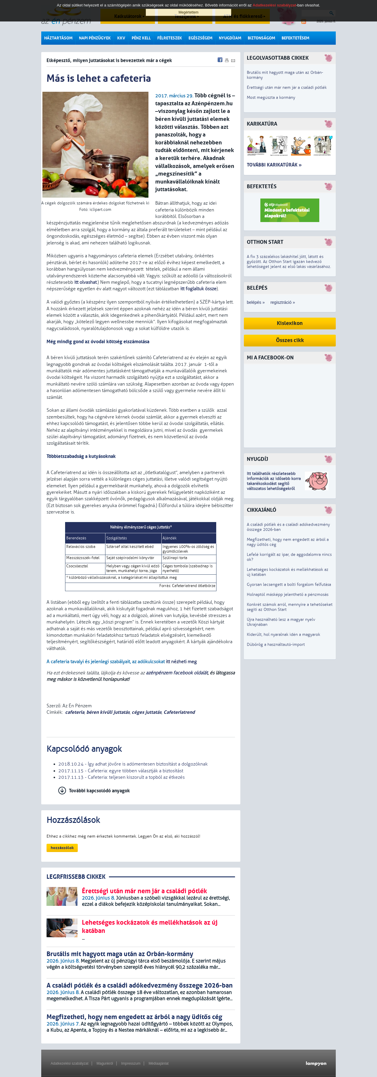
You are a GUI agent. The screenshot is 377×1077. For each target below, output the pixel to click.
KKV (121, 38)
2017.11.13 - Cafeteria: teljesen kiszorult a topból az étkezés (121, 777)
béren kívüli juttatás (108, 712)
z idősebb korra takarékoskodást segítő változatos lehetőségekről (274, 483)
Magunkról (105, 1063)
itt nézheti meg (181, 661)
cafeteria (74, 712)
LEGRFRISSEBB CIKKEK (76, 876)
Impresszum (130, 1063)
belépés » (256, 302)
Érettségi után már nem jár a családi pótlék (287, 87)
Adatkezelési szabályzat (69, 1063)
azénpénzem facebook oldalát (177, 673)
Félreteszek (169, 38)
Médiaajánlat (158, 1063)
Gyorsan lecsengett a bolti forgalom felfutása (289, 584)
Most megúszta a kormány (271, 97)
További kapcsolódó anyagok (99, 790)
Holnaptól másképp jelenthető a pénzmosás (287, 594)
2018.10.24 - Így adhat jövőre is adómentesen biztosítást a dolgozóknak (133, 764)
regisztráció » (282, 302)
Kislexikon (290, 323)
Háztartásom (58, 38)
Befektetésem (295, 38)
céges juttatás (146, 712)
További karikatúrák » (274, 165)
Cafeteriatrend (179, 712)
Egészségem (200, 38)
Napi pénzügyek (95, 38)
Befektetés (262, 187)
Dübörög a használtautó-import (276, 644)
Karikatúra (262, 124)
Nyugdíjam (230, 38)
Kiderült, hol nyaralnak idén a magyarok (283, 634)
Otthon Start (265, 242)
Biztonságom (261, 38)
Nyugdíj (257, 459)
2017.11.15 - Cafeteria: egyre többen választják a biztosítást (120, 770)
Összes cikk (290, 340)
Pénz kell (141, 38)
